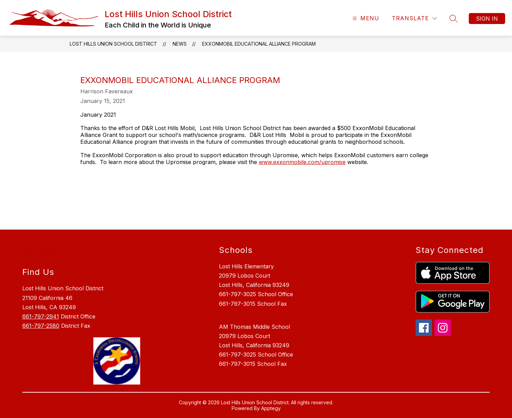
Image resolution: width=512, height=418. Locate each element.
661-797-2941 (40, 316)
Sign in (487, 18)
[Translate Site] (414, 18)
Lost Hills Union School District (113, 44)
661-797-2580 (40, 325)
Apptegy (271, 408)
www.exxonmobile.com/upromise (302, 162)
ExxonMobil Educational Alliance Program (259, 44)
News (180, 44)
